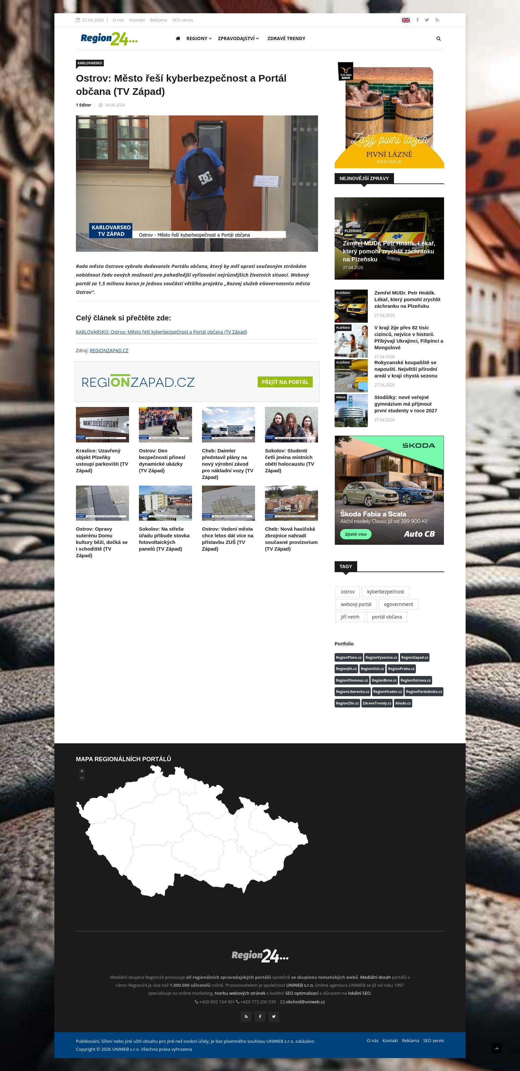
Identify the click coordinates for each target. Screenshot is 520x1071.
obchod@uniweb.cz (305, 1002)
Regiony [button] (199, 38)
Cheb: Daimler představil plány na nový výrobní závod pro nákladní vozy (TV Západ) (227, 464)
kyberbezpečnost (385, 591)
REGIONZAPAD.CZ (109, 350)
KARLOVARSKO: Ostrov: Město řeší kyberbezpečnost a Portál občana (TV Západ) (161, 332)
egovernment (398, 604)
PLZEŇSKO (353, 231)
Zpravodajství (238, 38)
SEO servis (182, 20)
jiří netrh (350, 617)
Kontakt (137, 20)
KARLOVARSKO (90, 63)
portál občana (387, 617)
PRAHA (340, 397)
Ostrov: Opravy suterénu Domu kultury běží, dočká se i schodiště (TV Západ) (102, 542)
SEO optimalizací (301, 993)
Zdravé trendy (286, 38)
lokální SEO (359, 993)
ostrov (348, 591)
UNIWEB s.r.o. (300, 985)
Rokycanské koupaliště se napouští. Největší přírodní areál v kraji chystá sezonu (405, 369)
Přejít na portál (285, 382)
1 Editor (83, 105)
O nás (118, 20)
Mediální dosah (375, 977)
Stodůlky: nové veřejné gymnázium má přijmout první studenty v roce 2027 (405, 403)
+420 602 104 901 (217, 1002)
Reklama (158, 20)
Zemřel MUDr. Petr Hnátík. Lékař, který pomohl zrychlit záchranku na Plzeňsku (389, 251)
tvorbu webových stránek (240, 993)
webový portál (356, 604)
